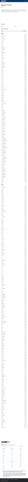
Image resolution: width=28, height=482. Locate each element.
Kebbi (3, 459)
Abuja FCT (4, 446)
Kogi (11, 459)
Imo (11, 455)
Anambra (12, 448)
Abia (11, 446)
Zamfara (4, 468)
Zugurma (15, 26)
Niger (20, 461)
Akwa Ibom (4, 448)
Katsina (21, 457)
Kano (12, 457)
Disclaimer (8, 479)
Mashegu (2, 26)
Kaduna (4, 457)
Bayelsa (4, 450)
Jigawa (21, 455)
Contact (5, 479)
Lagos (3, 461)
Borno (21, 450)
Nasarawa (12, 461)
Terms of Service (12, 479)
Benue (12, 450)
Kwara (21, 459)
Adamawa (21, 446)
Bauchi (21, 448)
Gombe (3, 455)
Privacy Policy (16, 479)
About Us (2, 479)
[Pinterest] (7, 442)
